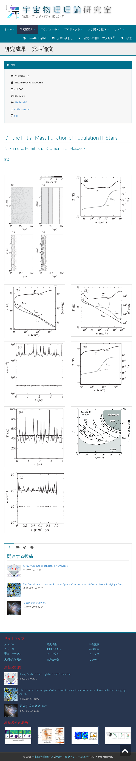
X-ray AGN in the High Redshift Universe (45, 565)
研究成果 (52, 644)
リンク (119, 29)
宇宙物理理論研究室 (43, 756)
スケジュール (50, 29)
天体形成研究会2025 (34, 602)
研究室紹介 (27, 29)
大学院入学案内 (98, 29)
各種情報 (94, 648)
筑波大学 (86, 756)
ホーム (9, 29)
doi (16, 115)
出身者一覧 (53, 659)
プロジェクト (73, 29)
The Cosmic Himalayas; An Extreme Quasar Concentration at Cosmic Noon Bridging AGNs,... (74, 584)
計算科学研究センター (67, 756)
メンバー (9, 644)
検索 (126, 38)
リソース (94, 659)
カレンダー (95, 653)
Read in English (34, 38)
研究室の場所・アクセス (96, 38)
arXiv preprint (22, 109)
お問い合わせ (62, 38)
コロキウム (53, 653)
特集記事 (94, 644)
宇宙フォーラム (13, 653)
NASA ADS (21, 102)
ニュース (9, 648)
